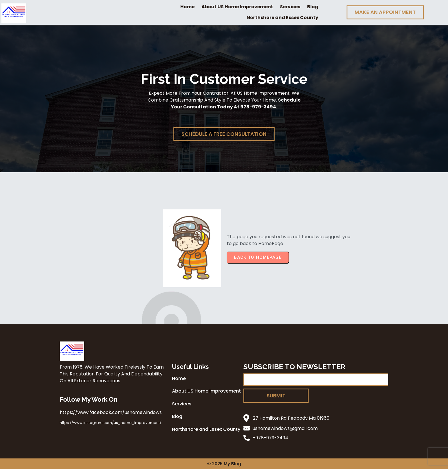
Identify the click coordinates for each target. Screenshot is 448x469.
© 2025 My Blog (224, 464)
